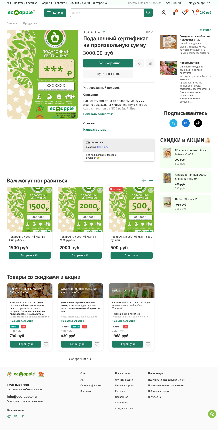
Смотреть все (80, 359)
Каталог (55, 12)
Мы (9, 3)
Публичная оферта (159, 391)
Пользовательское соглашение (166, 385)
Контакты (61, 3)
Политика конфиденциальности (166, 379)
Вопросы (46, 3)
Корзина (120, 391)
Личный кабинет (125, 379)
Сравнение (121, 402)
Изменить (102, 147)
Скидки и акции (80, 3)
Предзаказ (131, 255)
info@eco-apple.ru (199, 3)
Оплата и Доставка (91, 385)
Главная (12, 23)
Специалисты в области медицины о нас (195, 38)
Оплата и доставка (25, 3)
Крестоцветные (190, 62)
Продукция (30, 23)
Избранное (121, 397)
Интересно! (100, 3)
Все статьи (204, 30)
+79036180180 (174, 3)
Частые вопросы (124, 385)
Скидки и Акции (124, 408)
